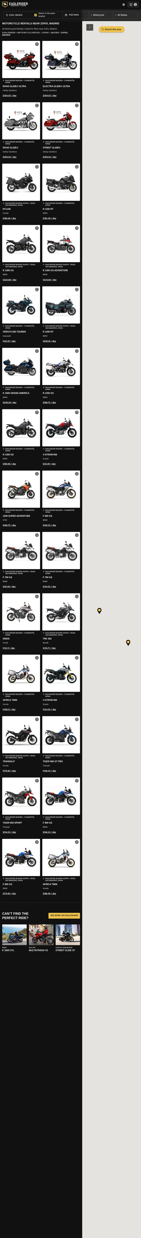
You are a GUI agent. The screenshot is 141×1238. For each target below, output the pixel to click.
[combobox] (18, 15)
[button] (21, 69)
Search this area (111, 29)
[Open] (137, 14)
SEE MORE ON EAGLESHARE (64, 916)
